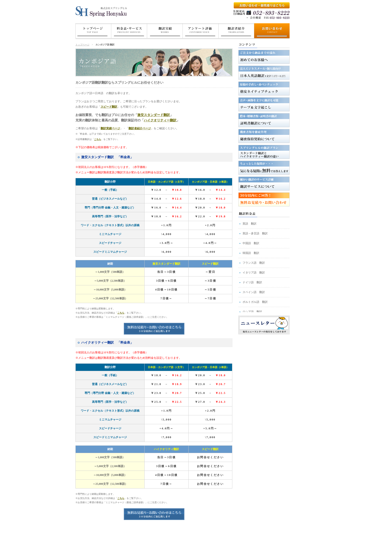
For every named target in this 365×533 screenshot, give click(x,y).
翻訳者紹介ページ (139, 128)
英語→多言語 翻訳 (255, 233)
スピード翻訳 (109, 106)
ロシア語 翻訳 (252, 311)
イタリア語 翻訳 (254, 272)
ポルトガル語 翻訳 (255, 302)
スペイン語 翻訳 (254, 292)
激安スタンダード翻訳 (153, 115)
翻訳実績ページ (110, 128)
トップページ (82, 44)
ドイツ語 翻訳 (252, 282)
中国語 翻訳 (251, 243)
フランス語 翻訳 (254, 262)
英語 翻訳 (250, 223)
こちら (97, 139)
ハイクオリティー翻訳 (160, 120)
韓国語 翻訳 (251, 253)
